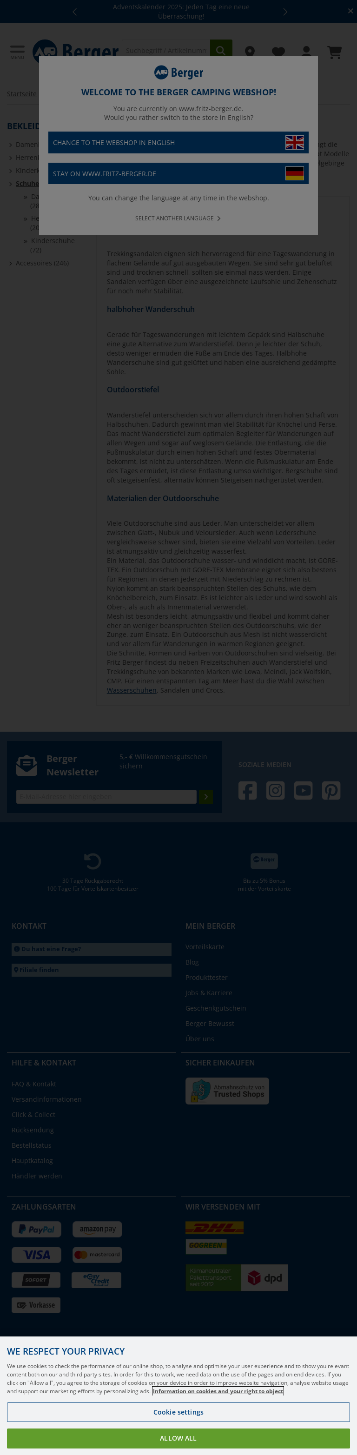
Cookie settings (178, 1421)
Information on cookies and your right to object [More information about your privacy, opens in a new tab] (218, 1401)
